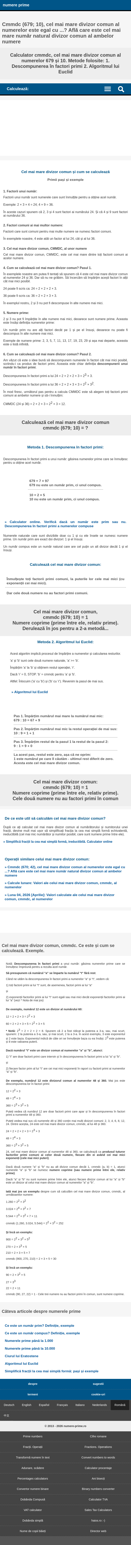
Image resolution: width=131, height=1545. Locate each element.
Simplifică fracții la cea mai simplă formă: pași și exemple (51, 1371)
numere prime (16, 5)
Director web (98, 1531)
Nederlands (99, 1405)
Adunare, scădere (32, 1468)
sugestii (98, 1383)
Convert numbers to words (98, 1457)
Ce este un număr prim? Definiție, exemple (39, 1326)
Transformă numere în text (32, 1457)
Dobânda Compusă (32, 1499)
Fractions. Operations (98, 1447)
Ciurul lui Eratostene (21, 1356)
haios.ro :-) (98, 1520)
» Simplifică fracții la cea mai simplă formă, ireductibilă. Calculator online (57, 841)
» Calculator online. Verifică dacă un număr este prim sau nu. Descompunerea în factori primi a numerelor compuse (65, 524)
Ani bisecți (98, 1478)
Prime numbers (33, 1436)
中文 (6, 1415)
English (26, 1405)
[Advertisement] (65, 128)
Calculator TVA (98, 1499)
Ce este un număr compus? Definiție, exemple (42, 1333)
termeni (33, 1394)
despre (32, 1383)
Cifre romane (98, 1436)
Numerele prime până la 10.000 (30, 1348)
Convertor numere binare (33, 1488)
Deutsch (9, 1405)
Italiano (79, 1405)
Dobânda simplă (32, 1520)
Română (120, 1405)
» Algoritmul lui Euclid (30, 692)
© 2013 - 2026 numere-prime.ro (65, 1426)
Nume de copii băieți (33, 1531)
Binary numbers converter (98, 1488)
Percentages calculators (32, 1478)
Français (62, 1405)
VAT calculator (33, 1510)
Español (44, 1405)
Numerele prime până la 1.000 (29, 1341)
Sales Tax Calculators (98, 1510)
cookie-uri (98, 1394)
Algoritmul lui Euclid (21, 1364)
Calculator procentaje (98, 1468)
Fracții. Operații (33, 1447)
